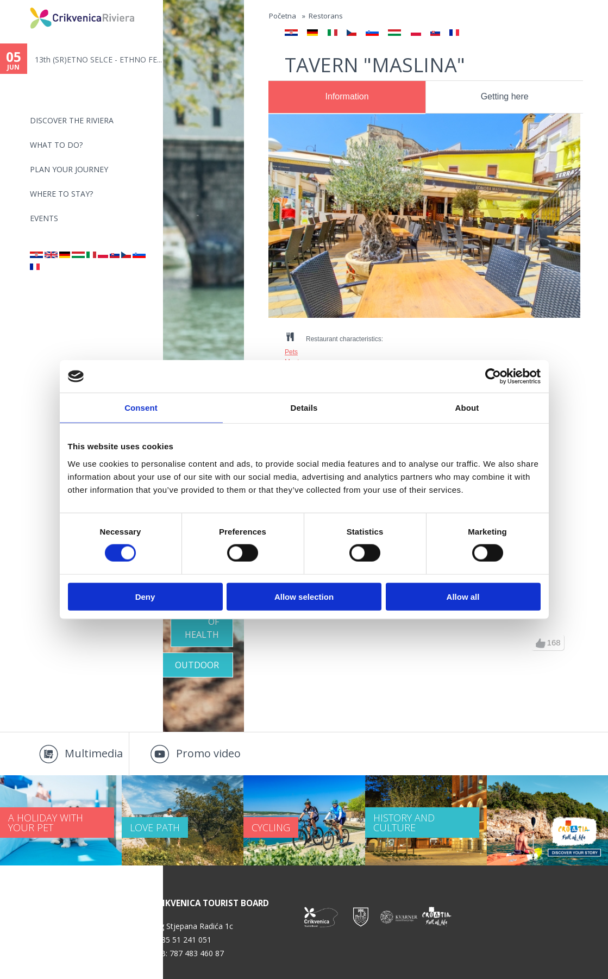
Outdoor (197, 665)
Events (44, 218)
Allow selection (304, 596)
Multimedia (94, 753)
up (540, 643)
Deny (145, 596)
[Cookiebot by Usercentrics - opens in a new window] (493, 376)
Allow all (463, 596)
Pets (291, 352)
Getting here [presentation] (505, 96)
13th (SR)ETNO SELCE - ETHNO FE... (98, 59)
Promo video (208, 753)
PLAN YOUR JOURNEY (69, 169)
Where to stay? (61, 194)
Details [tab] (304, 407)
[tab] (346, 97)
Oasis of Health (202, 622)
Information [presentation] (347, 96)
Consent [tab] (141, 407)
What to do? (56, 145)
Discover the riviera (72, 120)
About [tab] (467, 407)
